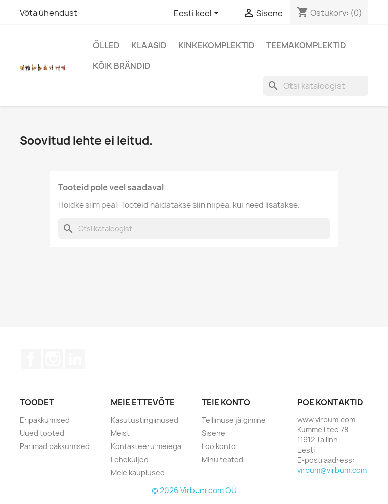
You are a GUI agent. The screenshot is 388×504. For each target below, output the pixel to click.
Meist (120, 433)
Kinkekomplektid (216, 45)
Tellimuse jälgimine (234, 420)
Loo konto (219, 446)
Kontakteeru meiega (146, 446)
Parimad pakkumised (55, 446)
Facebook (31, 359)
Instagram (53, 359)
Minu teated (223, 459)
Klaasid (149, 45)
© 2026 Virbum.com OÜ (194, 490)
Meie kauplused (138, 472)
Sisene (213, 433)
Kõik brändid (122, 65)
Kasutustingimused (144, 420)
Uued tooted (42, 433)
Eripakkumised (45, 420)
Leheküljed (130, 459)
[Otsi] (315, 86)
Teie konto (226, 402)
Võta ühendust (48, 12)
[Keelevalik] (198, 14)
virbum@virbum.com (332, 470)
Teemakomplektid (306, 45)
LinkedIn (75, 359)
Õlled (106, 45)
